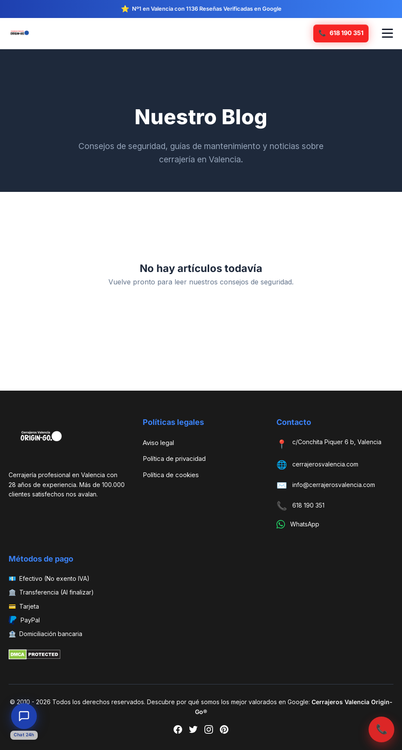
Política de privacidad (174, 458)
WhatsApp (304, 524)
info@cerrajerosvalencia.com (333, 484)
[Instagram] (208, 731)
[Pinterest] (224, 731)
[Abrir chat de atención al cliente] (24, 716)
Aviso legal (158, 443)
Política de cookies (171, 475)
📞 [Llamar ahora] (381, 729)
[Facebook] (178, 731)
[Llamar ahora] (341, 33)
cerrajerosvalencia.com (325, 464)
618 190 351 (308, 505)
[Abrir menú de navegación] (387, 33)
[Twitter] (193, 731)
